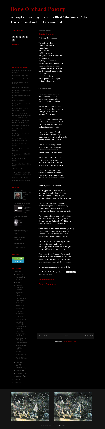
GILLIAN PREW (19, 247)
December (19, 376)
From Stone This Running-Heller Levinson (20, 83)
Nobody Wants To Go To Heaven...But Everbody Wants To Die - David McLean (21, 115)
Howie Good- (20, 305)
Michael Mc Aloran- (19, 288)
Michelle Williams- (21, 343)
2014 (16, 382)
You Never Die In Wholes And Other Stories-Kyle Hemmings (21, 173)
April (17, 282)
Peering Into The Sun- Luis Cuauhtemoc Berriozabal (20, 121)
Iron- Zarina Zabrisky (18, 100)
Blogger (62, 425)
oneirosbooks (19, 243)
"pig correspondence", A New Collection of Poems (26, 208)
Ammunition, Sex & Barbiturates (20, 217)
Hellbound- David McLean (20, 87)
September (19, 368)
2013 (16, 379)
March (18, 280)
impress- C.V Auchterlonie (20, 177)
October (19, 370)
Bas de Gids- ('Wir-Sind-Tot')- (21, 358)
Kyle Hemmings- (21, 319)
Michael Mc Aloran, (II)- (20, 323)
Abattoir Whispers (20, 191)
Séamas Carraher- (21, 354)
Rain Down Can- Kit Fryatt (20, 125)
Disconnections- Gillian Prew (21, 79)
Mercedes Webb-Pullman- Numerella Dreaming (20, 109)
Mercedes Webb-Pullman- (21, 327)
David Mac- (19, 303)
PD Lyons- (19, 351)
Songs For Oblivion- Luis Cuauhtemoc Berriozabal (20, 139)
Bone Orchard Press (21, 230)
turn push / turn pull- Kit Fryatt (21, 180)
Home (66, 336)
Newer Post (43, 336)
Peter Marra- (20, 311)
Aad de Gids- (20, 331)
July (17, 365)
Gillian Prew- (20, 308)
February (19, 277)
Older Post (89, 336)
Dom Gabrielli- (20, 314)
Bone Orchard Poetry (38, 9)
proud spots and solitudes (20, 238)
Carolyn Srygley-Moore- (21, 334)
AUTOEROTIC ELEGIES (22, 203)
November (19, 373)
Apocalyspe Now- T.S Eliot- (21, 339)
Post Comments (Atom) (70, 341)
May (17, 285)
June (18, 362)
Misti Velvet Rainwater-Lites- (20, 293)
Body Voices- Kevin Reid (20, 75)
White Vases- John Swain (20, 169)
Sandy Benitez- (20, 316)
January (19, 274)
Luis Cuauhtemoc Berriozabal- (21, 299)
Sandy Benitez (47, 274)
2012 (16, 272)
